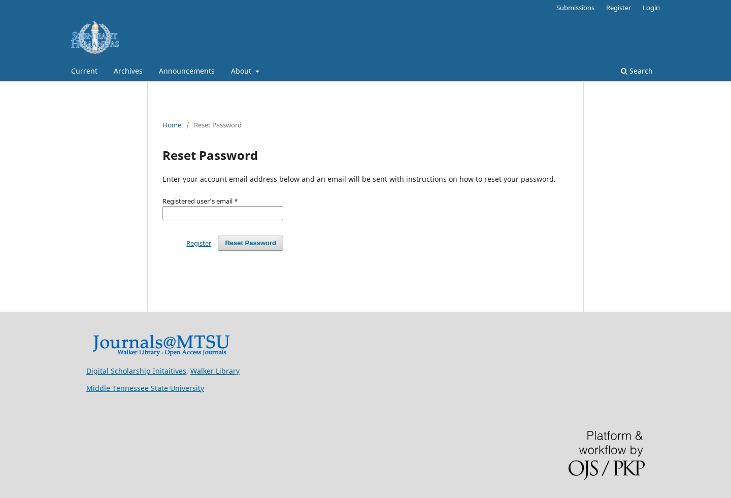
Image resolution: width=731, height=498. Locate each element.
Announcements (187, 71)
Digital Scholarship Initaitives (136, 371)
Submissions (575, 7)
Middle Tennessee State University (145, 388)
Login (651, 7)
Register (618, 7)
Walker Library (215, 371)
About (242, 71)
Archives (128, 71)
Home (171, 124)
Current (84, 71)
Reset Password (250, 243)
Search (637, 71)
